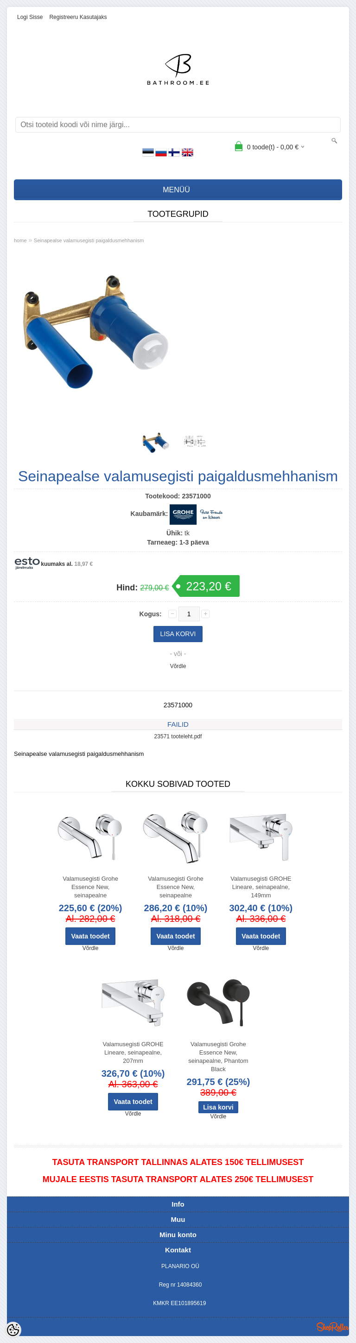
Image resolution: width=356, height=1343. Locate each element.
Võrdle (178, 666)
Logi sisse (30, 17)
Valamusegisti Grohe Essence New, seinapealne (90, 887)
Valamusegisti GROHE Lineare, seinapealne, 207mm (132, 1052)
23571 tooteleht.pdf (178, 736)
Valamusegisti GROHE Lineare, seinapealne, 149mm (260, 887)
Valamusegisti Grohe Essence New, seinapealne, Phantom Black (218, 1057)
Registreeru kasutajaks (78, 17)
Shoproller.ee (333, 1326)
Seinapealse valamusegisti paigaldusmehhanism (89, 240)
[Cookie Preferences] (13, 1330)
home (20, 240)
